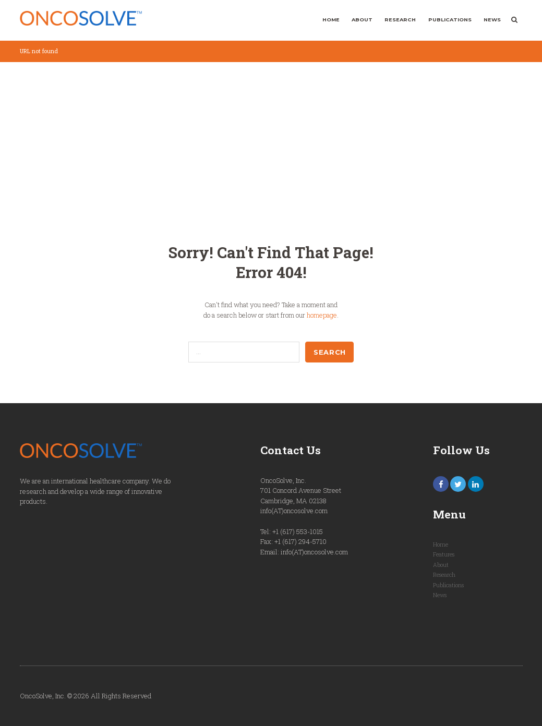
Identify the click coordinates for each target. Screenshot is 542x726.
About (362, 19)
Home (331, 19)
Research (400, 19)
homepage (322, 315)
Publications (450, 19)
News (492, 19)
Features (443, 554)
